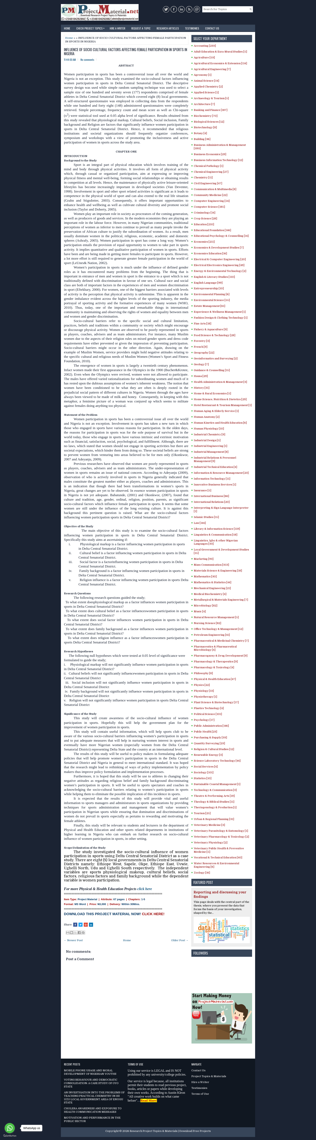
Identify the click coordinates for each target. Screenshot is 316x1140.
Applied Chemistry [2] (208, 86)
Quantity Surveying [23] (209, 743)
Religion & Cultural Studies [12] (214, 749)
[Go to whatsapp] (10, 1128)
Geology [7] (201, 364)
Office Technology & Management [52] (218, 629)
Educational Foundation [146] (212, 230)
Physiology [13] (204, 690)
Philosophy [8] (203, 673)
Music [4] (200, 611)
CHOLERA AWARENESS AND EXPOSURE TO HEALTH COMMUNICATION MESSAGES (93, 1110)
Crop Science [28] (205, 218)
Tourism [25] (202, 813)
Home (67, 28)
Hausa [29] (201, 376)
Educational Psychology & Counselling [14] (221, 235)
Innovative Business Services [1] (215, 484)
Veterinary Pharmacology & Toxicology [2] (221, 836)
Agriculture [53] (204, 57)
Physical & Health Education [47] (215, 679)
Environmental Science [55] (212, 300)
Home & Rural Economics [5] (212, 393)
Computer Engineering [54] (212, 200)
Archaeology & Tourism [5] (211, 98)
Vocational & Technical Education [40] (218, 857)
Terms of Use (200, 1093)
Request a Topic (141, 28)
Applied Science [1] (206, 92)
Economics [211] (204, 241)
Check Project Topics (91, 27)
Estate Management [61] (209, 305)
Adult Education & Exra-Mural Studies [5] (220, 51)
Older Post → (179, 940)
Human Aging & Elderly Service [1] (216, 411)
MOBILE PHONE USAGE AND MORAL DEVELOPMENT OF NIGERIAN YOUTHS (90, 1072)
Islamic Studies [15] (206, 517)
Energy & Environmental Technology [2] (220, 271)
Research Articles (168, 28)
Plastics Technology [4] (209, 708)
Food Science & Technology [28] (214, 335)
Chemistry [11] (203, 177)
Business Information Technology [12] (218, 160)
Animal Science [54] (206, 80)
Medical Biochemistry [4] (210, 594)
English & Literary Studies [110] (214, 276)
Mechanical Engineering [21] (212, 588)
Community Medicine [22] (210, 195)
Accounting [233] (205, 45)
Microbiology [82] (205, 605)
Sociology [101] (203, 772)
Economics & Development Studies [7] (219, 247)
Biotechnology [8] (205, 127)
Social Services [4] (206, 766)
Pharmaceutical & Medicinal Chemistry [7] (221, 640)
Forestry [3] (202, 340)
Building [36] (202, 139)
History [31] (201, 387)
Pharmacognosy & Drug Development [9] (220, 655)
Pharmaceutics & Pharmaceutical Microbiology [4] (215, 648)
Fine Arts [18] (202, 323)
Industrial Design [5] (207, 440)
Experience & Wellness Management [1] (220, 311)
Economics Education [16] (210, 253)
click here (144, 889)
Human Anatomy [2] (207, 416)
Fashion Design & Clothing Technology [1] (220, 317)
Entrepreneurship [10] (209, 288)
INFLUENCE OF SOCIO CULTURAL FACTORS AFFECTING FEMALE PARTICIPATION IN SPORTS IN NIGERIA (125, 52)
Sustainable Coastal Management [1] (217, 784)
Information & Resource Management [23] (221, 472)
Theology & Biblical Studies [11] (214, 801)
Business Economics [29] (210, 154)
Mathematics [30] (205, 576)
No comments (87, 60)
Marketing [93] (203, 558)
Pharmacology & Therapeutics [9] (216, 661)
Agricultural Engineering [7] (212, 69)
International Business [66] (211, 496)
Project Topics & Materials (208, 1076)
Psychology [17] (204, 719)
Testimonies (192, 28)
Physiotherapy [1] (205, 696)
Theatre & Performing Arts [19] (214, 795)
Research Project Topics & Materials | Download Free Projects (170, 1131)
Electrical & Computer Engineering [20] (220, 259)
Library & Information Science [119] (217, 528)
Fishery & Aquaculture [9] (210, 329)
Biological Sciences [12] (209, 121)
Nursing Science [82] (207, 623)
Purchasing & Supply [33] (210, 737)
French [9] (200, 346)
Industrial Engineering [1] (210, 445)
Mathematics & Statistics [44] (212, 582)
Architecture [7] (204, 104)
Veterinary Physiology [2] (210, 842)
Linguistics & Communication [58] (215, 534)
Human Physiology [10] (209, 428)
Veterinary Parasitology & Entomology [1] (221, 830)
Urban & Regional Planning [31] (214, 819)
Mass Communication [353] (211, 564)
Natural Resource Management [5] (216, 617)
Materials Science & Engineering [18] (218, 570)
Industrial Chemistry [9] (209, 434)
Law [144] (200, 522)
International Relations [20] (212, 501)
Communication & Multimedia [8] (215, 189)
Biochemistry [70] (205, 115)
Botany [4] (200, 133)
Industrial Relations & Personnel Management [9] (215, 459)
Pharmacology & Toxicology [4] (214, 667)
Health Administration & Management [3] (220, 381)
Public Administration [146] (211, 725)
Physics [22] (202, 684)
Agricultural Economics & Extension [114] (220, 63)
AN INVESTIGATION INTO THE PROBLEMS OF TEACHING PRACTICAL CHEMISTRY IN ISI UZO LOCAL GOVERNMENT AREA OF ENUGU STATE (94, 1097)
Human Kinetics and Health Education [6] (220, 422)
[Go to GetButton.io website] (9, 1136)
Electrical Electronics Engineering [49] (219, 265)
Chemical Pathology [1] (208, 165)
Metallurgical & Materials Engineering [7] (221, 599)
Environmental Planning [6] (211, 294)
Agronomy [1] (202, 74)
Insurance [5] (202, 490)
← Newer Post (73, 940)
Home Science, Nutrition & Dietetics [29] (220, 399)
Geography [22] (204, 352)
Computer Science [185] (209, 206)
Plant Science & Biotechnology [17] (216, 702)
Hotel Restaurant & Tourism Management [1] (223, 405)
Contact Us (212, 28)
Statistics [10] (202, 778)
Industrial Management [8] (211, 451)
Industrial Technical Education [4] (215, 466)
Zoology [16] (202, 872)
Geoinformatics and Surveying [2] (216, 358)
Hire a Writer (117, 28)
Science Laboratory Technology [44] (217, 760)
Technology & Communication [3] (215, 790)
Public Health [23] (205, 731)
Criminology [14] (204, 212)
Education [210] (204, 224)
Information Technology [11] (212, 478)
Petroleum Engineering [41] (212, 634)
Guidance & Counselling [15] (212, 370)
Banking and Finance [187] (210, 110)
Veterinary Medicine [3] (209, 824)
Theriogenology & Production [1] (215, 807)
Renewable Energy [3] (208, 754)
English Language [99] (208, 282)
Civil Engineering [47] (208, 183)
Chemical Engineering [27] (211, 171)
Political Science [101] (208, 714)
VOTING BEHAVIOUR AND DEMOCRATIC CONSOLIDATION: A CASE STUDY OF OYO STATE (91, 1083)
